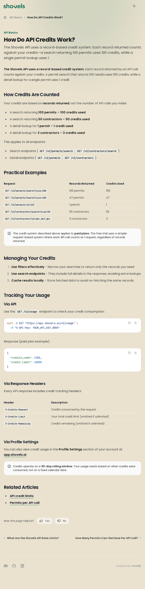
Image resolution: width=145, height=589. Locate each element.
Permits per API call (24, 503)
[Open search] (127, 6)
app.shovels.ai (15, 454)
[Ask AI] (135, 323)
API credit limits (22, 496)
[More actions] (140, 6)
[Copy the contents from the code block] (129, 323)
